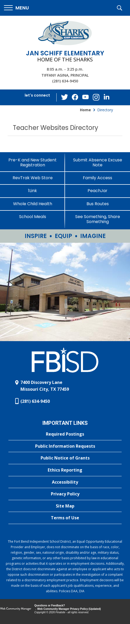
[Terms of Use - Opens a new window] (65, 518)
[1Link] (32, 190)
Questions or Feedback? (49, 605)
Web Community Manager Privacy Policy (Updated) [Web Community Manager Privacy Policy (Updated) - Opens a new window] (69, 608)
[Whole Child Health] (32, 203)
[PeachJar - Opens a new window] (97, 190)
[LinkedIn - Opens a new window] (106, 97)
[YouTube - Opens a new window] (85, 97)
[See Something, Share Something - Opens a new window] (97, 219)
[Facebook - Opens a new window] (75, 97)
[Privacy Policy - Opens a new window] (65, 494)
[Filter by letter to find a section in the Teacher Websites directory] (121, 121)
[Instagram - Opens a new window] (96, 97)
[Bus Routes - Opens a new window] (97, 203)
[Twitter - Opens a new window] (64, 97)
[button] (16, 8)
